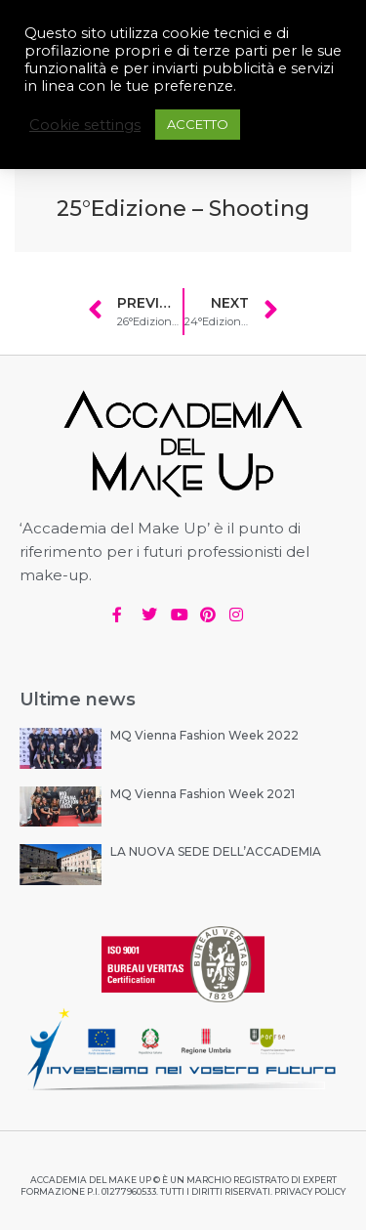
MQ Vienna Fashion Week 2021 (202, 793)
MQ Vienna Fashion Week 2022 (204, 735)
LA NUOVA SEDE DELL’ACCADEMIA (215, 851)
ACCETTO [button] (197, 124)
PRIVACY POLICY (310, 1191)
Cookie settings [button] (85, 125)
